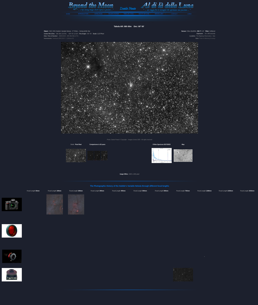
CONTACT (174, 14)
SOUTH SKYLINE (144, 14)
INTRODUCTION (83, 14)
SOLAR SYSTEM (113, 14)
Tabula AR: (119, 26)
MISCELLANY (159, 14)
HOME (68, 14)
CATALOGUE (98, 14)
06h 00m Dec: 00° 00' (134, 26)
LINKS (189, 14)
